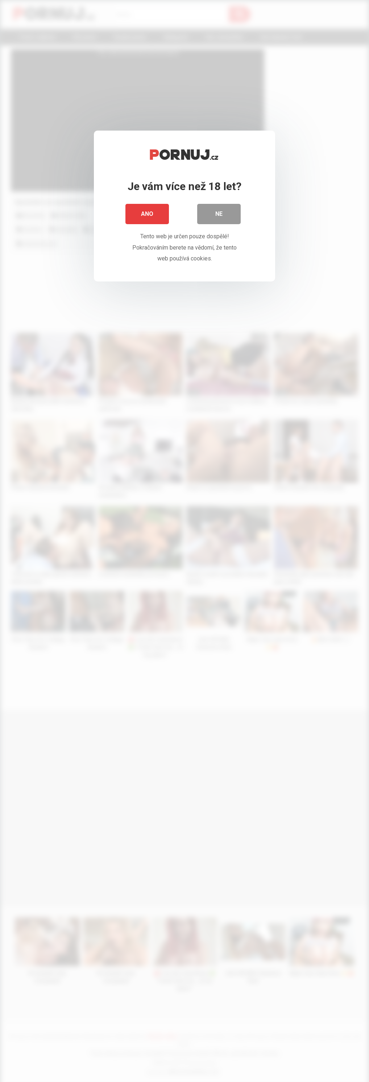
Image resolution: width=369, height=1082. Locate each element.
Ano (147, 213)
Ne (219, 213)
